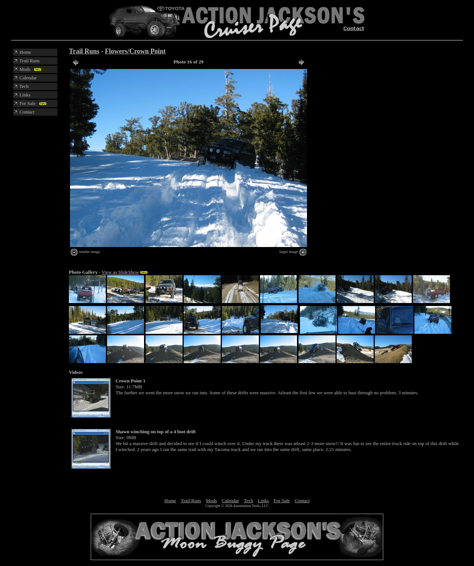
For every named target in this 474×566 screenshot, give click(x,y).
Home (170, 500)
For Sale (282, 500)
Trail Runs (84, 51)
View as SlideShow (120, 272)
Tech (248, 500)
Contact (302, 500)
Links (263, 500)
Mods (211, 500)
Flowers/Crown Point (135, 51)
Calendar (230, 500)
